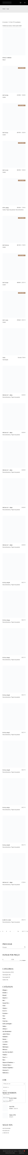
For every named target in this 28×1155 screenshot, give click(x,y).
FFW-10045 (6, 207)
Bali (3, 1000)
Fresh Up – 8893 (7, 395)
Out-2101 (5, 320)
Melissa (5, 1049)
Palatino (5, 1054)
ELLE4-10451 (6, 807)
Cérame (5, 1008)
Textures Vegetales (8, 1067)
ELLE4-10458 (6, 845)
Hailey (4, 1026)
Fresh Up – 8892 (7, 432)
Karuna (4, 1039)
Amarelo (6, 1087)
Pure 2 (4, 1057)
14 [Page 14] (18, 931)
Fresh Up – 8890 (7, 507)
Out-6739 (5, 95)
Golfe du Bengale (7, 1023)
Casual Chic (6, 1003)
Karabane (5, 1036)
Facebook (6, 1130)
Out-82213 (6, 245)
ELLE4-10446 (6, 695)
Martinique (5, 1047)
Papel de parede (10, 210)
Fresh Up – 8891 (7, 470)
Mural (4, 60)
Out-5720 (5, 170)
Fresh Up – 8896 (7, 882)
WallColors (5, 1072)
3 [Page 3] (6, 931)
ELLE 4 (4, 1011)
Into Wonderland (7, 1031)
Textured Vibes (6, 1065)
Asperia (5, 998)
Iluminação (5, 359)
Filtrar (22, 960)
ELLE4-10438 (6, 582)
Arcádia (4, 992)
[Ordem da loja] (12, 25)
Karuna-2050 (7, 920)
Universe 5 (5, 1070)
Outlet (4, 97)
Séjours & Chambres (8, 1062)
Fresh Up (5, 1021)
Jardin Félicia (6, 1034)
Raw (4, 1060)
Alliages (5, 990)
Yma (4, 357)
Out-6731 (5, 132)
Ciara (4, 1005)
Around (4, 995)
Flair (4, 1016)
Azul (5, 1090)
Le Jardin (5, 1042)
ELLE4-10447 (6, 732)
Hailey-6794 (12, 1115)
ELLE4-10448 (6, 770)
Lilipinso (5, 1044)
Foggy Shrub (7, 57)
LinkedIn (6, 1132)
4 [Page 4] (10, 931)
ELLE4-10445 (6, 657)
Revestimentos (20, 210)
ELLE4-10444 (6, 620)
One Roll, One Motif (8, 1052)
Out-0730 (5, 282)
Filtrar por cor (6, 1083)
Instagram (7, 1128)
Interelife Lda (10, 1151)
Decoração (5, 977)
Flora (4, 1018)
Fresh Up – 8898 (7, 545)
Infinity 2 (5, 1029)
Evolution (5, 1013)
